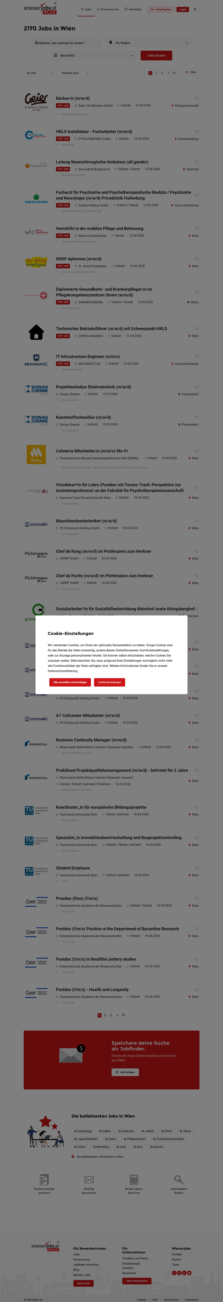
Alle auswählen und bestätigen (70, 682)
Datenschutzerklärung (62, 671)
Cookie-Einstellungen (109, 682)
